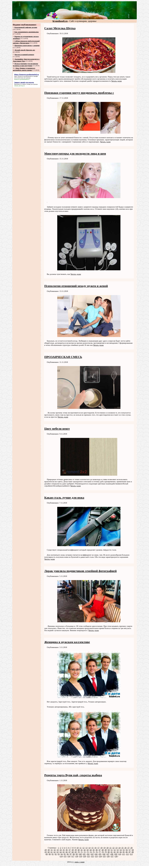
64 (61, 852)
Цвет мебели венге (57, 428)
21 (110, 848)
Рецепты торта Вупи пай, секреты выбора (73, 775)
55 (124, 850)
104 (96, 854)
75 (94, 852)
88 (133, 852)
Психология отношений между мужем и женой (76, 286)
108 (111, 854)
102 (88, 854)
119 (80, 856)
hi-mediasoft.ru (60, 21)
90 (50, 854)
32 (55, 850)
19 (104, 848)
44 (91, 850)
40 (79, 850)
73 (88, 852)
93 (59, 854)
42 (85, 850)
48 (103, 850)
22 (113, 848)
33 (58, 850)
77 (100, 852)
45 (94, 850)
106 (103, 854)
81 (112, 852)
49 (106, 850)
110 (119, 854)
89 (47, 854)
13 (86, 848)
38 (73, 850)
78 (103, 852)
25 (122, 848)
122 (92, 856)
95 (65, 854)
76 (97, 852)
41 (82, 850)
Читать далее (116, 81)
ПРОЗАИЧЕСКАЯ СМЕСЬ (63, 357)
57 (130, 850)
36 (67, 850)
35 (64, 850)
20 (107, 848)
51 (112, 850)
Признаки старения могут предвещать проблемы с (79, 92)
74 (91, 852)
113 (131, 854)
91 (53, 854)
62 (55, 852)
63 (58, 852)
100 (80, 854)
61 (52, 852)
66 (67, 852)
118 (76, 856)
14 (89, 848)
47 (100, 850)
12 (83, 848)
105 (100, 854)
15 (92, 848)
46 (97, 850)
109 (115, 854)
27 (128, 848)
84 (121, 852)
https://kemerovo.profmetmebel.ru (23, 76)
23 (116, 848)
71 (82, 852)
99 (77, 854)
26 (126, 848)
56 (127, 850)
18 (101, 848)
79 (106, 852)
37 (70, 850)
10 (77, 848)
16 (95, 848)
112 (127, 854)
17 (98, 848)
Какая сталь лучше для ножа (64, 497)
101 (84, 854)
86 (127, 852)
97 (71, 854)
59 (46, 852)
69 (76, 852)
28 (131, 848)
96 (68, 854)
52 (115, 850)
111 (123, 854)
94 (62, 854)
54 (121, 850)
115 (65, 856)
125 (104, 856)
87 (130, 852)
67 (70, 852)
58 (133, 850)
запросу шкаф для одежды (30, 84)
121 (88, 856)
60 (49, 852)
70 (79, 852)
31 (52, 850)
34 (61, 850)
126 (108, 856)
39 (76, 850)
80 (109, 852)
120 (84, 856)
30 (49, 850)
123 (96, 856)
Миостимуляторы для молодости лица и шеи (75, 153)
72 (85, 852)
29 (46, 850)
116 (68, 856)
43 (88, 850)
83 (118, 852)
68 (73, 852)
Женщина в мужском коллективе (67, 642)
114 (61, 856)
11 (80, 848)
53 (118, 850)
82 (115, 852)
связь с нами (79, 862)
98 (74, 854)
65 (64, 852)
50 (109, 850)
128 (116, 856)
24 (119, 848)
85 (124, 852)
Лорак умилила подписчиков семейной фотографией (80, 571)
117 (72, 856)
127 (112, 856)
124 (100, 856)
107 (107, 854)
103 (92, 854)
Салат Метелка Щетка (60, 28)
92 (56, 854)
